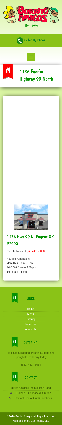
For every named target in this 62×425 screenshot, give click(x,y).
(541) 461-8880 (36, 251)
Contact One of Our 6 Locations (33, 398)
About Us (30, 329)
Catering (31, 319)
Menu (30, 314)
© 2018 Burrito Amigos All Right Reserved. (31, 416)
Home (30, 308)
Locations (30, 324)
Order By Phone (31, 40)
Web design (19, 420)
